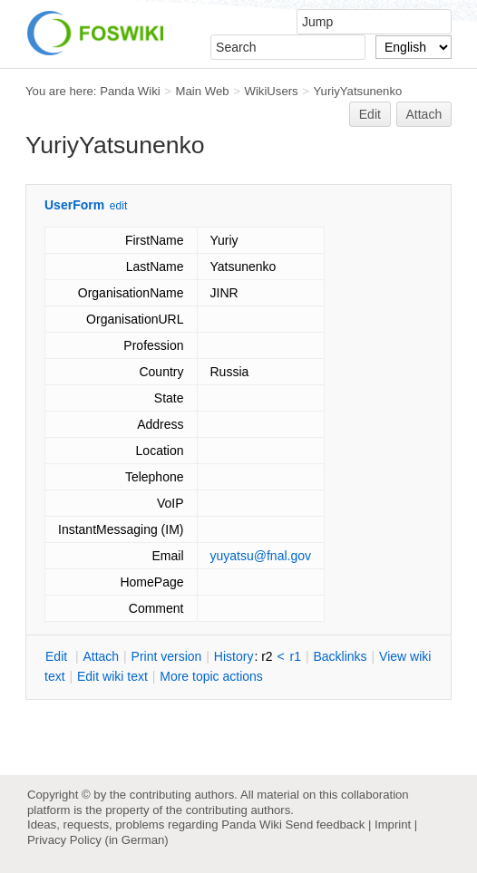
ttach (101, 656)
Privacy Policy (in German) (98, 840)
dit (58, 656)
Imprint (393, 824)
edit (118, 205)
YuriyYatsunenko (358, 91)
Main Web (202, 91)
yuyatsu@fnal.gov (261, 555)
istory (234, 656)
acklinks (339, 656)
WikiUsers (270, 91)
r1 (295, 656)
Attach (424, 114)
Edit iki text (112, 676)
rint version (166, 656)
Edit (370, 114)
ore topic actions (211, 676)
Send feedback (325, 824)
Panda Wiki (130, 91)
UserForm (74, 205)
